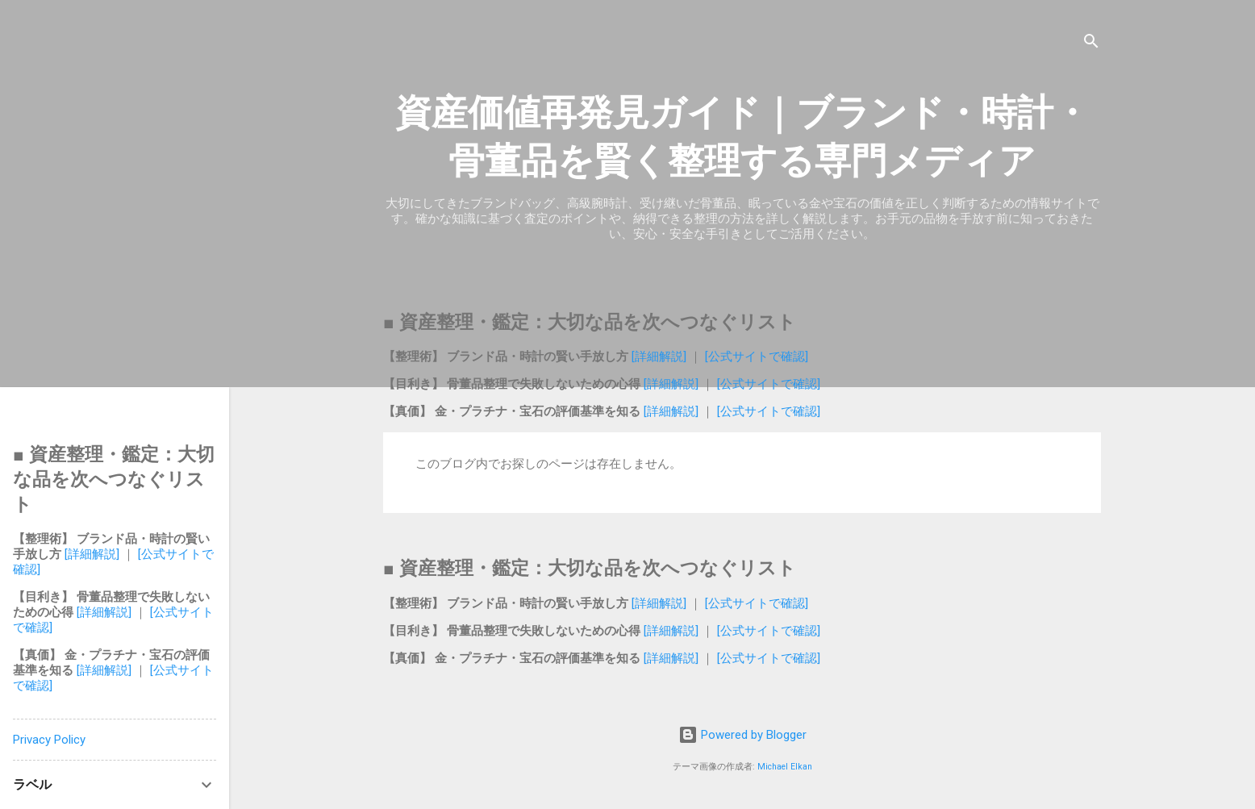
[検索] (1091, 44)
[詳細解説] (661, 356)
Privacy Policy (49, 739)
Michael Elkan (784, 766)
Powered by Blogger (742, 735)
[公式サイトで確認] (755, 356)
